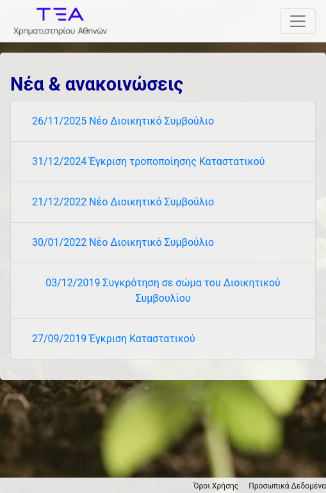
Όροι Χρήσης (215, 485)
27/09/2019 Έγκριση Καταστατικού (113, 339)
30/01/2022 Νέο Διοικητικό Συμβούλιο (123, 242)
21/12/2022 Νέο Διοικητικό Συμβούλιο (123, 202)
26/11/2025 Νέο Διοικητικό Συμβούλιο (123, 121)
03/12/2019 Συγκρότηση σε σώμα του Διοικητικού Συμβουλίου (163, 290)
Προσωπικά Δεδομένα (287, 485)
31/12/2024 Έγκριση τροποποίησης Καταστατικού (148, 161)
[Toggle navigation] (298, 21)
